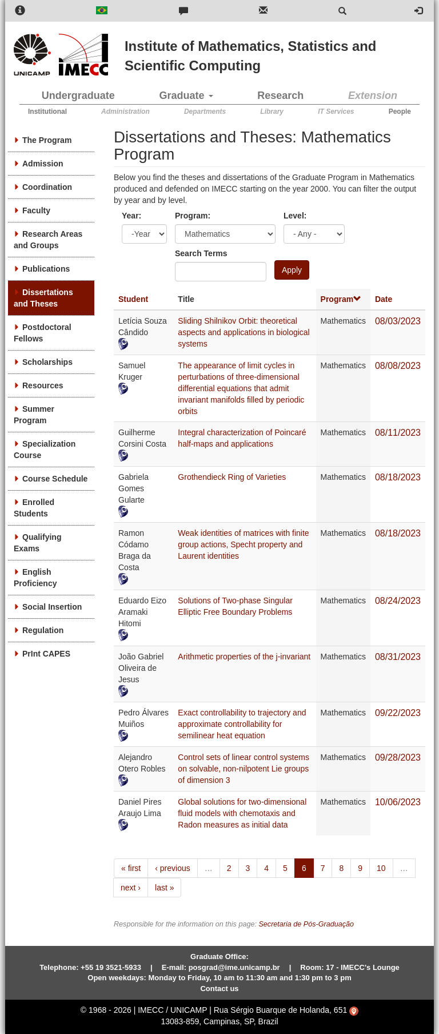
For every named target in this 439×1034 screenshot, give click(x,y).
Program (341, 299)
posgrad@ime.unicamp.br (234, 967)
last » (164, 887)
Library (272, 112)
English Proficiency (35, 577)
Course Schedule (54, 478)
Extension (372, 95)
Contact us (219, 988)
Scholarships (47, 362)
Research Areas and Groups (48, 239)
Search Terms (201, 253)
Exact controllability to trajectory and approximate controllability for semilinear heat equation (242, 724)
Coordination (47, 187)
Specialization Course (44, 449)
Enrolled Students (34, 508)
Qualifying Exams (37, 542)
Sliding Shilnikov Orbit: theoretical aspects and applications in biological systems (243, 332)
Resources (42, 385)
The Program (46, 140)
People (400, 112)
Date (383, 299)
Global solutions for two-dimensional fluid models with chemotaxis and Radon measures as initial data (242, 813)
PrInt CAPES (46, 653)
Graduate (186, 95)
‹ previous (172, 868)
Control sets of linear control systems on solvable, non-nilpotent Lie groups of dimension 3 (243, 769)
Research (280, 95)
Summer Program (34, 414)
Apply (292, 270)
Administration (125, 112)
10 (381, 868)
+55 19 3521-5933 (111, 967)
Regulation (42, 630)
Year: (131, 215)
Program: (192, 215)
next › (131, 887)
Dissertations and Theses (43, 298)
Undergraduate (78, 95)
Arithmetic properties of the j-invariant (244, 656)
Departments (205, 112)
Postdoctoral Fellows (42, 333)
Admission (42, 163)
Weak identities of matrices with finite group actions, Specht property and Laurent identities (243, 544)
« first (131, 868)
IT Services (336, 112)
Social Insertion (52, 606)
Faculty (36, 210)
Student (133, 299)
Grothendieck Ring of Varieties (232, 477)
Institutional (47, 112)
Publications (46, 268)
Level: (295, 215)
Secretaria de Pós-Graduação (306, 924)
